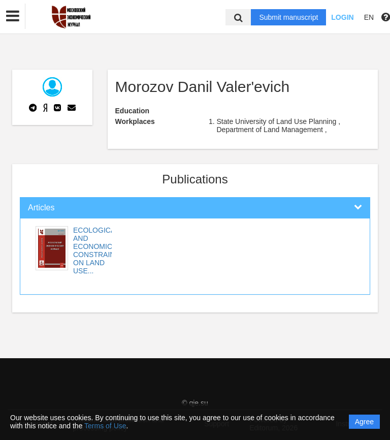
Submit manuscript (288, 17)
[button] (12, 16)
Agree (364, 422)
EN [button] (369, 17)
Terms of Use (105, 426)
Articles (41, 207)
